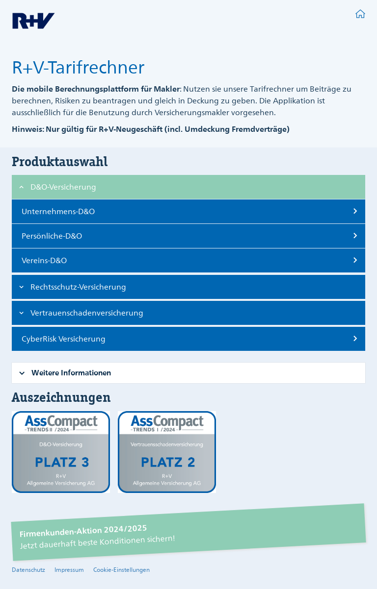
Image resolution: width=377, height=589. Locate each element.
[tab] (188, 187)
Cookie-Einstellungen (121, 570)
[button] (63, 188)
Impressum (69, 570)
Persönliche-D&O (52, 237)
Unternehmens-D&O (58, 212)
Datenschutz (28, 570)
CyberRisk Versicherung (64, 340)
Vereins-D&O (44, 261)
